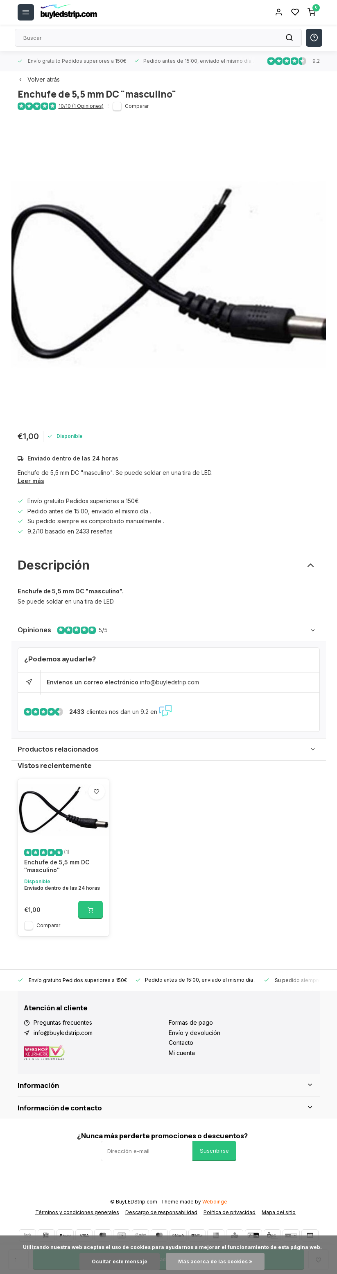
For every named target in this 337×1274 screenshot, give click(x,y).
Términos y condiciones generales (77, 1212)
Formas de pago (191, 1022)
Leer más (31, 480)
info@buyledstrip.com (169, 682)
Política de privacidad (230, 1212)
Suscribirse (214, 1150)
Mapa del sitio (279, 1212)
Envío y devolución (194, 1032)
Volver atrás (39, 79)
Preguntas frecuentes (63, 1022)
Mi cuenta (182, 1052)
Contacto (181, 1042)
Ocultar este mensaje (119, 1261)
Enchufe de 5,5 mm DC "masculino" (57, 866)
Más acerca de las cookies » (215, 1261)
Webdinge (214, 1202)
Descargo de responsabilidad (161, 1212)
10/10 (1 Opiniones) (81, 106)
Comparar (137, 106)
